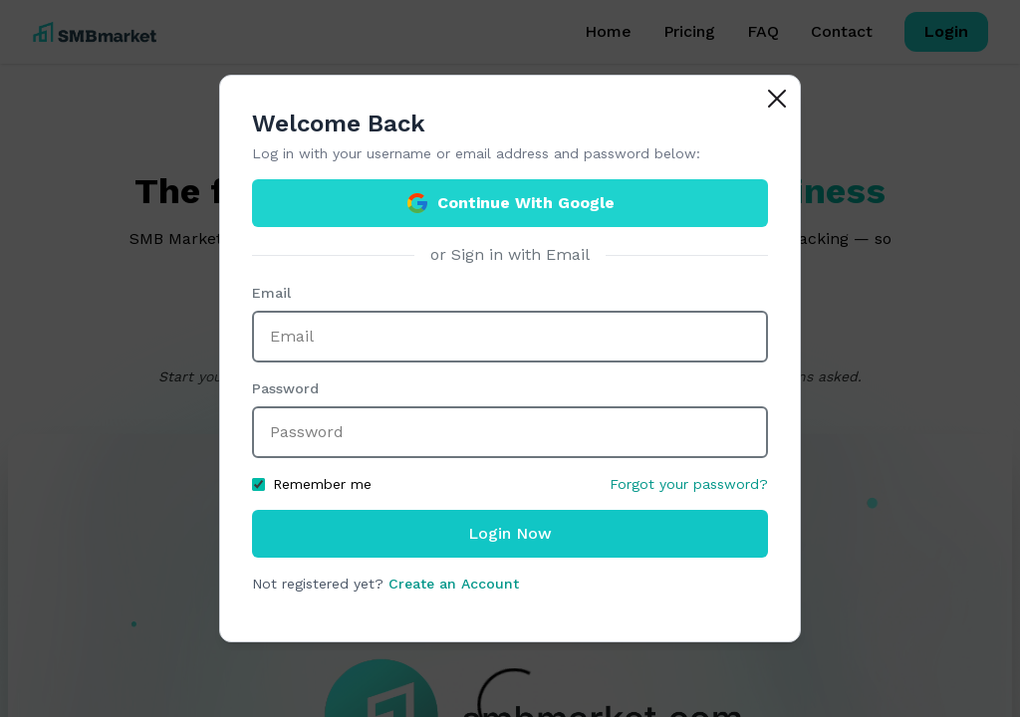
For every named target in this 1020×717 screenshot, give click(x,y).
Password (285, 388)
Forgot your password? (689, 484)
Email (271, 293)
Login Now (510, 533)
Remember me (312, 484)
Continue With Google (510, 203)
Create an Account (453, 584)
